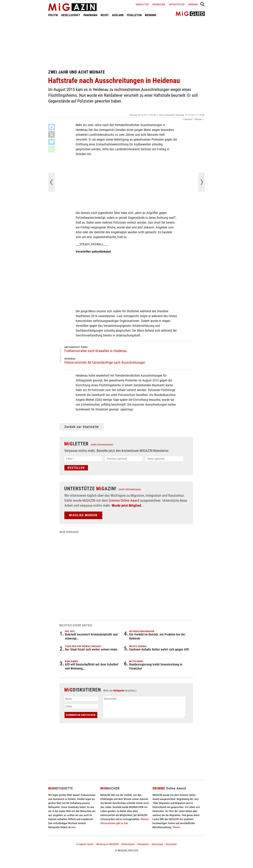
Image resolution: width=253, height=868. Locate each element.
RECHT (105, 15)
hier (73, 827)
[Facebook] (51, 127)
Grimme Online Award (124, 500)
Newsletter (142, 4)
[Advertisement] (126, 43)
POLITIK (53, 15)
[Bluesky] (51, 142)
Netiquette (119, 690)
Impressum (157, 844)
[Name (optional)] (164, 458)
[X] (51, 134)
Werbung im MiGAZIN (107, 844)
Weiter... (177, 827)
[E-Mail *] (83, 458)
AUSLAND (118, 15)
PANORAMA (90, 15)
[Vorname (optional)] (123, 458)
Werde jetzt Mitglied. (127, 505)
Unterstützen (176, 4)
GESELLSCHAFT (70, 15)
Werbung (193, 4)
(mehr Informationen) (102, 444)
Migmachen (158, 4)
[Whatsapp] (51, 149)
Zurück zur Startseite (81, 427)
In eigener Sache (84, 844)
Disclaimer (171, 844)
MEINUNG (150, 15)
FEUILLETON (134, 15)
